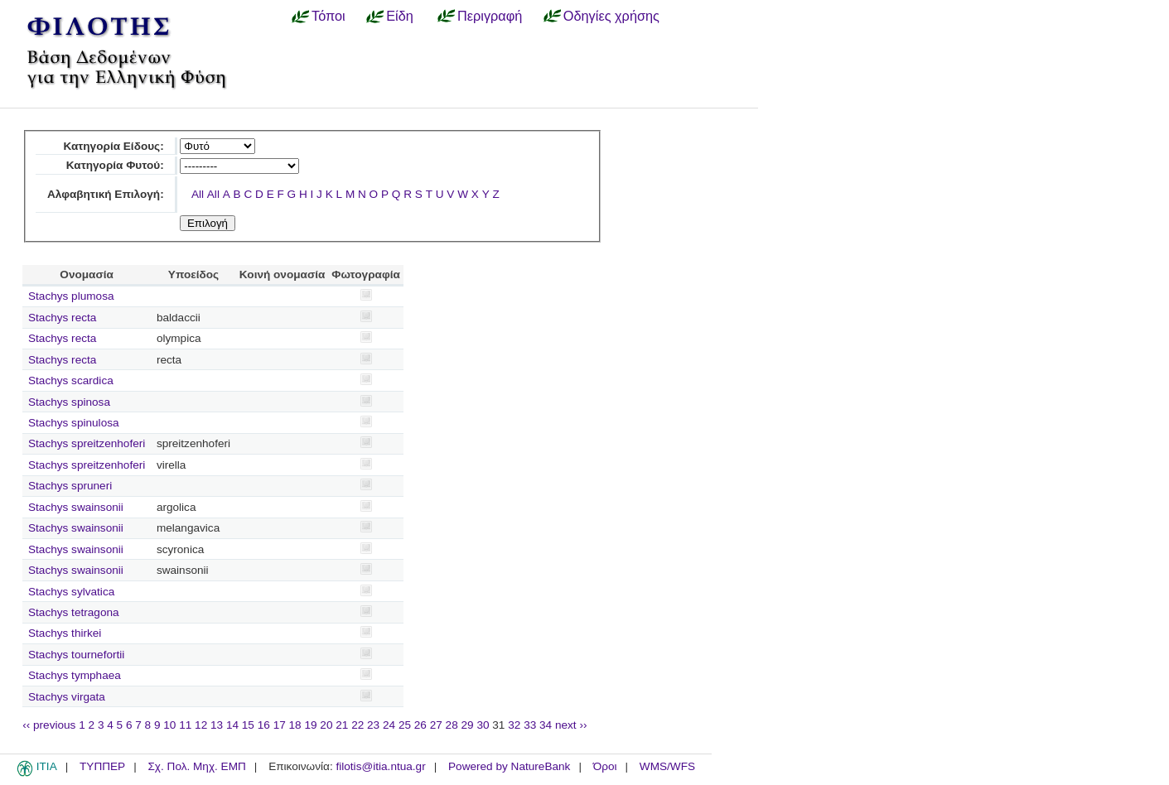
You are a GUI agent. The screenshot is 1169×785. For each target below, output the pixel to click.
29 (467, 725)
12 (201, 725)
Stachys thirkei (64, 633)
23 (373, 725)
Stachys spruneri (70, 485)
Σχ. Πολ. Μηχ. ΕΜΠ (196, 766)
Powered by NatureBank (509, 766)
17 (279, 725)
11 (185, 725)
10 (169, 725)
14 (232, 725)
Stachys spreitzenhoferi (86, 443)
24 (389, 725)
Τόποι (328, 15)
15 (248, 725)
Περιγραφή (489, 15)
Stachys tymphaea (74, 675)
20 (326, 725)
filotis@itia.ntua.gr (380, 766)
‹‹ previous (48, 725)
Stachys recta (62, 317)
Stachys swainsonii (75, 507)
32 (514, 725)
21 (342, 725)
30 (482, 725)
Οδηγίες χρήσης (611, 15)
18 (295, 725)
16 (264, 725)
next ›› (571, 725)
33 (530, 725)
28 (452, 725)
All (197, 194)
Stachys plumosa (71, 296)
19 (310, 725)
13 (216, 725)
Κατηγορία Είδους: (113, 146)
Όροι (605, 766)
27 (436, 725)
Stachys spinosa (69, 402)
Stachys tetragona (73, 612)
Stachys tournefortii (76, 654)
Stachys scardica (71, 380)
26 (420, 725)
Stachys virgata (66, 697)
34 (545, 725)
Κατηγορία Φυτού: (115, 165)
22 (357, 725)
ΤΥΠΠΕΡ (102, 766)
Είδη (399, 15)
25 (405, 725)
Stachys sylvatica (71, 591)
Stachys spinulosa (73, 423)
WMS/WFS (667, 766)
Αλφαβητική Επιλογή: (105, 194)
